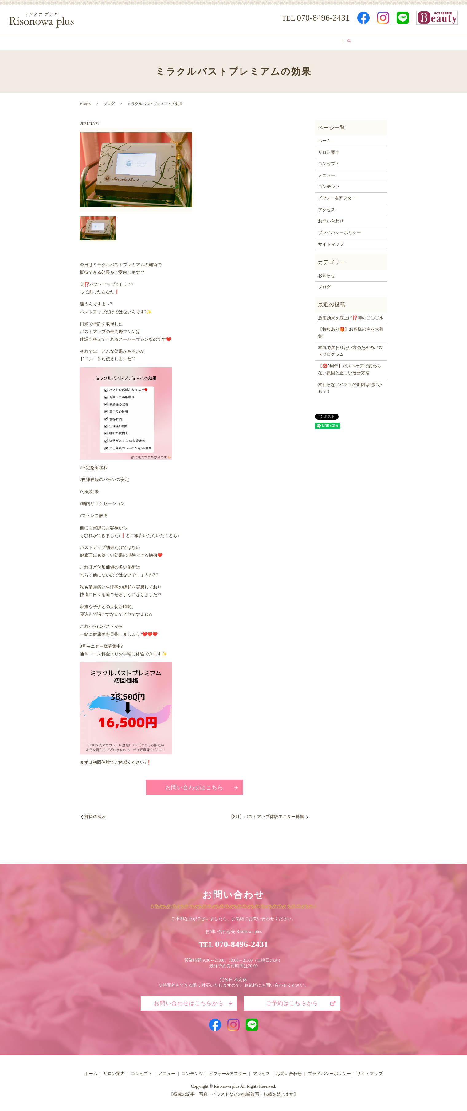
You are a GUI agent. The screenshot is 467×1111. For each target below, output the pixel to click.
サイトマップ (331, 242)
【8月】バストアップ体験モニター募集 (266, 814)
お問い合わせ (331, 219)
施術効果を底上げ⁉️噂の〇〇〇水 (350, 315)
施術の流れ (95, 814)
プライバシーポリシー (339, 230)
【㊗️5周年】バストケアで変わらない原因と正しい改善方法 (349, 367)
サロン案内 (140, 41)
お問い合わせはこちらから (189, 1001)
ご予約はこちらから (292, 1001)
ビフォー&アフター (278, 41)
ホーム (110, 41)
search (363, 41)
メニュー (204, 41)
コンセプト (173, 41)
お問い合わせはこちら (194, 786)
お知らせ (326, 273)
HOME (85, 102)
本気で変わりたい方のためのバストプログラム (350, 349)
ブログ (344, 41)
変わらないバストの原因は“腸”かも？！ (350, 385)
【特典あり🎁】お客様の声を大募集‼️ (350, 330)
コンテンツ (236, 41)
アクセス (317, 41)
